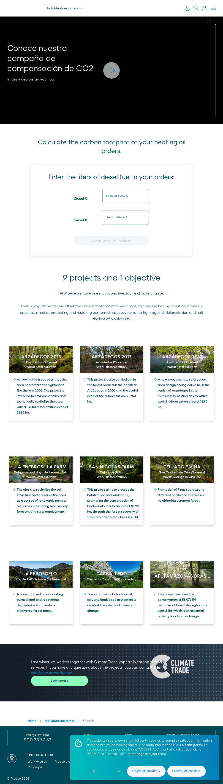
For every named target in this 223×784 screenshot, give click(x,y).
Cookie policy (192, 745)
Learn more (59, 680)
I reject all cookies (144, 771)
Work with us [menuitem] (39, 761)
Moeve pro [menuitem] (37, 767)
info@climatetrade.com (51, 673)
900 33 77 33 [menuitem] (37, 740)
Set (94, 771)
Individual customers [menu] (64, 8)
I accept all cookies (185, 771)
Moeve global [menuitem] (67, 761)
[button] (111, 70)
